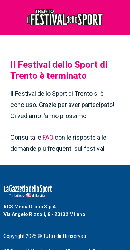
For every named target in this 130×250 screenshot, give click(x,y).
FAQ (49, 137)
